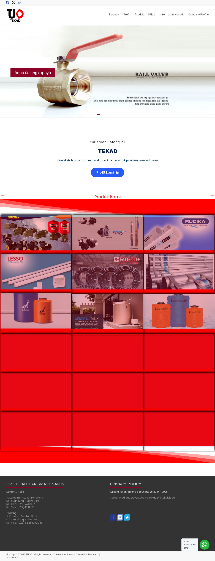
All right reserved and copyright (130, 492)
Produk (139, 14)
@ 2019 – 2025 (159, 492)
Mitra (151, 14)
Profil (126, 14)
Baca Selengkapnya (33, 72)
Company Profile (198, 14)
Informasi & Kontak (172, 14)
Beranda (114, 14)
